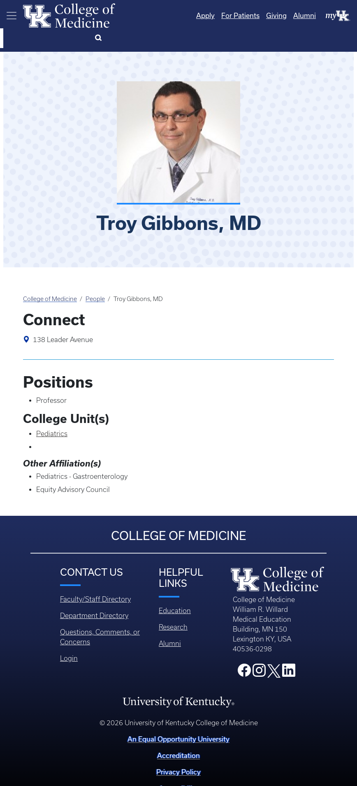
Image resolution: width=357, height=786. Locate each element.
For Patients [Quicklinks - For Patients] (207, 15)
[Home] (69, 14)
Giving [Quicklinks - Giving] (243, 15)
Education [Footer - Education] (175, 590)
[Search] (340, 15)
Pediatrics (51, 413)
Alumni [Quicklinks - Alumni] (271, 15)
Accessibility (178, 768)
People (95, 278)
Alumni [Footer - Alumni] (170, 623)
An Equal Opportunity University (179, 718)
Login (69, 637)
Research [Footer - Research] (173, 606)
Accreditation (178, 735)
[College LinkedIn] (288, 652)
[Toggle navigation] (11, 15)
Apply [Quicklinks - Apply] (172, 15)
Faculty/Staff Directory (95, 578)
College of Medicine (50, 278)
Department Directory (94, 595)
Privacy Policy (178, 751)
